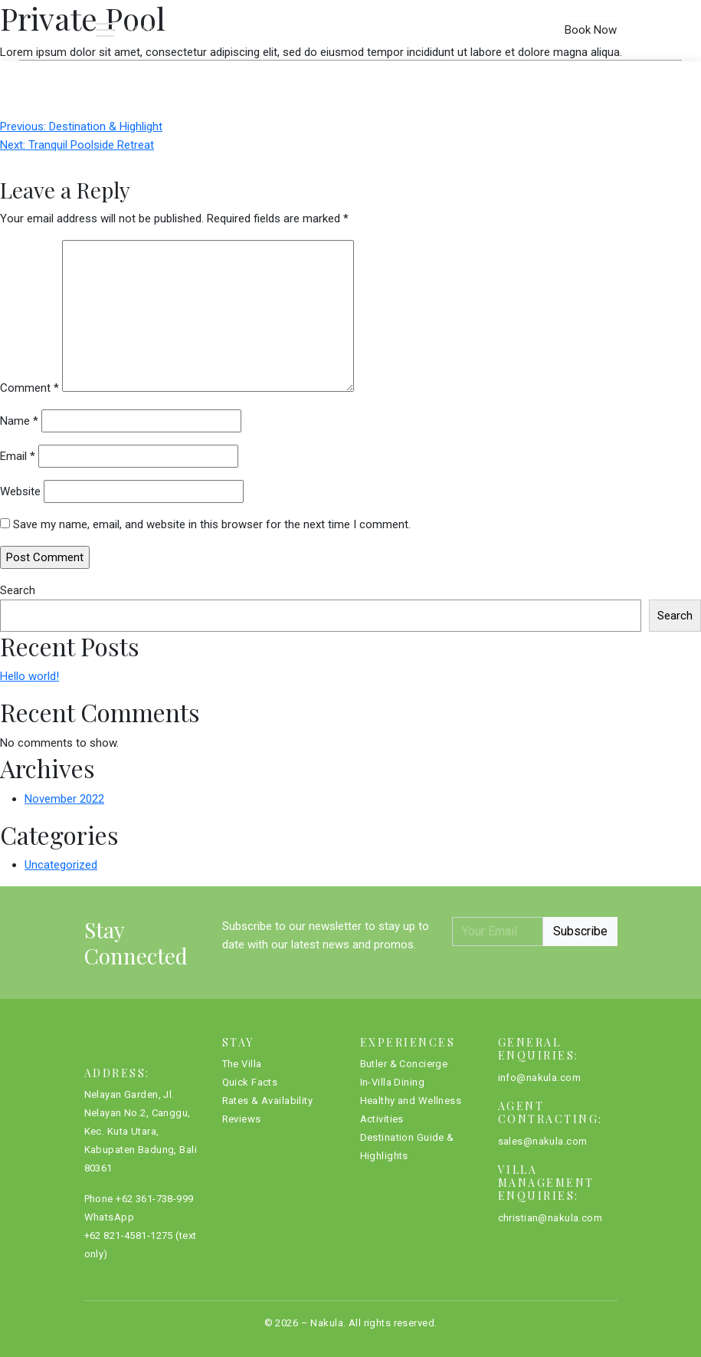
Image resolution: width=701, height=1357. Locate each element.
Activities (382, 1119)
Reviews (518, 76)
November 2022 (64, 799)
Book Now (591, 30)
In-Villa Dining (392, 1082)
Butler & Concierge (404, 1064)
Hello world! (29, 676)
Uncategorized (61, 865)
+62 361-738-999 (154, 1198)
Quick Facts (266, 76)
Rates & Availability (400, 76)
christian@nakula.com (550, 1218)
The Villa (171, 76)
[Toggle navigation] (125, 29)
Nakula (326, 1323)
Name (19, 421)
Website (20, 491)
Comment (29, 388)
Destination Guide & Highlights (407, 1147)
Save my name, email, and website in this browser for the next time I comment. (212, 524)
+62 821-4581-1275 (128, 1235)
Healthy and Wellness (411, 1100)
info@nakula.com (539, 1077)
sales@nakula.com (543, 1141)
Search (17, 590)
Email (17, 456)
